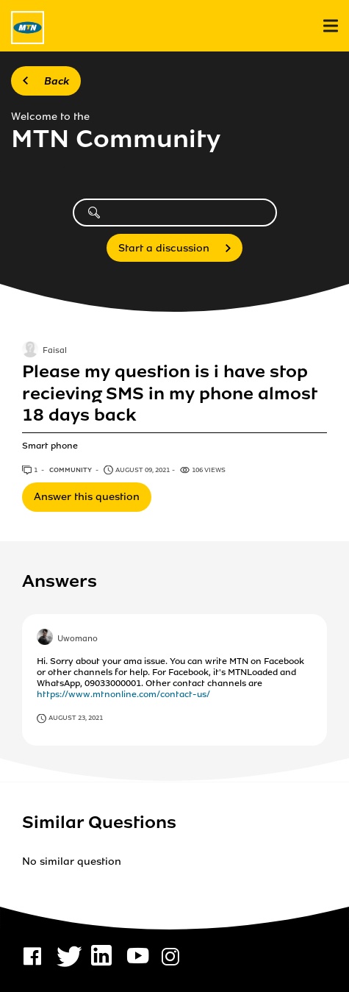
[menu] (330, 26)
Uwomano (77, 639)
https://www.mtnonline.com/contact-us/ (123, 694)
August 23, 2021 (75, 717)
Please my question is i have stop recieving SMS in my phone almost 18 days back (169, 393)
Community (71, 469)
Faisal (55, 351)
